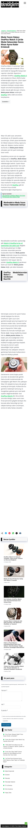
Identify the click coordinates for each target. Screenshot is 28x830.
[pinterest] (9, 533)
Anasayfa (3, 30)
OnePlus (4, 95)
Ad (2, 706)
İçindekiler (5, 101)
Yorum (4, 690)
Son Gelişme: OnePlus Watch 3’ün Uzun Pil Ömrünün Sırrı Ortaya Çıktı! (13, 196)
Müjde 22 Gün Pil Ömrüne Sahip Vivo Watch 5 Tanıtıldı (13, 579)
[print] (20, 533)
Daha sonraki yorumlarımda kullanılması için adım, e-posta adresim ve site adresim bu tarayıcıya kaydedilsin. (14, 720)
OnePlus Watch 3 (20, 76)
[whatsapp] (13, 533)
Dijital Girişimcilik (9, 773)
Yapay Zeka (8, 794)
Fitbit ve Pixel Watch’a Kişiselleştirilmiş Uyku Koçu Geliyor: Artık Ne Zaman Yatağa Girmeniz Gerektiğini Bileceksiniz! (14, 645)
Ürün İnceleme (9, 790)
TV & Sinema (8, 787)
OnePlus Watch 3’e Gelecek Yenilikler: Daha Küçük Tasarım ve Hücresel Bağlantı (13, 558)
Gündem (7, 776)
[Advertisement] (14, 119)
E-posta (4, 712)
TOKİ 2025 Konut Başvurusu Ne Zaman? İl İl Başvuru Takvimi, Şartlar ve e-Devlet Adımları (13, 748)
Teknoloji (7, 780)
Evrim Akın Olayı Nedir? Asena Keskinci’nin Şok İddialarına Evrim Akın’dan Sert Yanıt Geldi (12, 755)
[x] (16, 533)
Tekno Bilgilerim (5, 828)
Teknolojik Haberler (11, 30)
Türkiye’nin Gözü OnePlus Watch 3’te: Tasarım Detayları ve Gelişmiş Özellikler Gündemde (14, 668)
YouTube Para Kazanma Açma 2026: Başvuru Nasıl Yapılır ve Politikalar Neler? (14, 762)
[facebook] (5, 533)
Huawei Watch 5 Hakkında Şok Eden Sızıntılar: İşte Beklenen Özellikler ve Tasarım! (13, 622)
